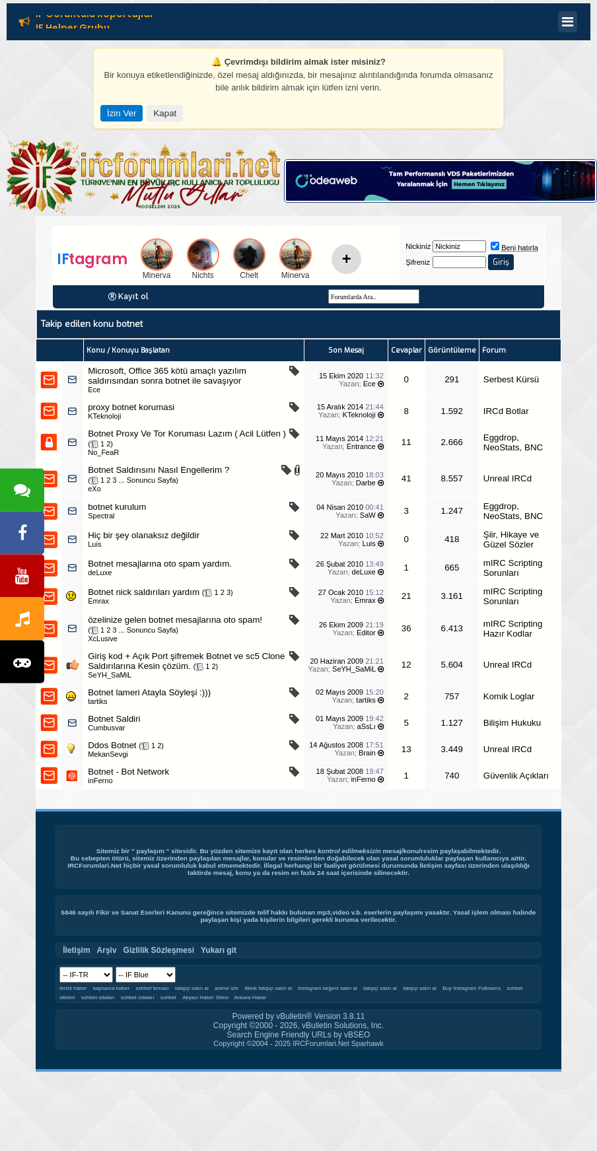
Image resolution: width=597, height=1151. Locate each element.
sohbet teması (151, 988)
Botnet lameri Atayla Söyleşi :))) (149, 692)
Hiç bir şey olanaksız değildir (143, 535)
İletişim (430, 865)
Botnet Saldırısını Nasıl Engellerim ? (158, 470)
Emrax (98, 601)
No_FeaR (103, 452)
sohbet (168, 997)
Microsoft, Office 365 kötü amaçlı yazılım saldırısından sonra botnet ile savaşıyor (167, 376)
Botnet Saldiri (114, 719)
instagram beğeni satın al (327, 988)
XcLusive (103, 639)
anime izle (226, 988)
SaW (368, 515)
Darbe (366, 483)
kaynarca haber (111, 988)
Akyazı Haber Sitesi (206, 997)
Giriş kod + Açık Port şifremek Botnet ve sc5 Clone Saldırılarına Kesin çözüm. (186, 661)
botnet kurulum (117, 507)
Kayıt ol (133, 296)
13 (406, 749)
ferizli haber (73, 988)
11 (406, 442)
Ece (94, 390)
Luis (94, 544)
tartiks (97, 701)
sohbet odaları (98, 997)
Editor (366, 633)
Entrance (361, 446)
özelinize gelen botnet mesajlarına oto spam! (175, 620)
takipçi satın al (192, 988)
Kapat (164, 113)
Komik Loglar (509, 696)
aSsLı (366, 726)
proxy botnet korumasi (131, 407)
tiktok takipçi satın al (268, 988)
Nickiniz (418, 246)
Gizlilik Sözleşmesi (158, 950)
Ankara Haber (250, 997)
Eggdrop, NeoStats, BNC (513, 442)
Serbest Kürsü (511, 379)
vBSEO (357, 1034)
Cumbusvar (106, 728)
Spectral (101, 516)
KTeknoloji (104, 416)
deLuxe (100, 572)
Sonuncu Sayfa (151, 480)
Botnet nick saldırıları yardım (143, 592)
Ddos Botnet (112, 745)
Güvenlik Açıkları (516, 776)
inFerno (100, 781)
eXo (94, 489)
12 (406, 665)
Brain (367, 753)
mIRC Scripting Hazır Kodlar (513, 629)
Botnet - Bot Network (128, 772)
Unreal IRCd (507, 478)
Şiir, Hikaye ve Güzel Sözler (511, 539)
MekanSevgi (108, 754)
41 (406, 478)
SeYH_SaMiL (109, 675)
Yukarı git (218, 950)
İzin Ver (121, 113)
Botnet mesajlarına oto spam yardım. (160, 564)
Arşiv (107, 950)
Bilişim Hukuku (512, 723)
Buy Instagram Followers (471, 988)
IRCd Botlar (506, 411)
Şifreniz (417, 262)
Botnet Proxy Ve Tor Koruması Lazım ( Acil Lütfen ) (187, 433)
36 (406, 628)
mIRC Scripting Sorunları (513, 568)
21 (406, 596)
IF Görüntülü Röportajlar (95, 15)
